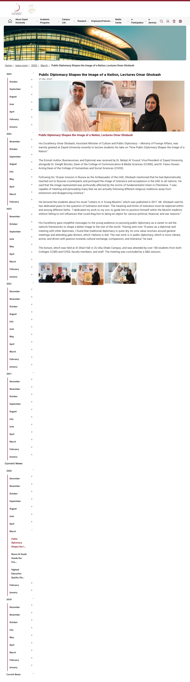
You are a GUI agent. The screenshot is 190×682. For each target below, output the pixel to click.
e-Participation (137, 21)
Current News (13, 463)
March (44, 65)
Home (8, 65)
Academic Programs (44, 21)
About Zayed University (21, 21)
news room (21, 65)
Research (81, 21)
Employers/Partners (100, 21)
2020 (34, 65)
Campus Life (66, 21)
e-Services (152, 21)
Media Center (118, 21)
